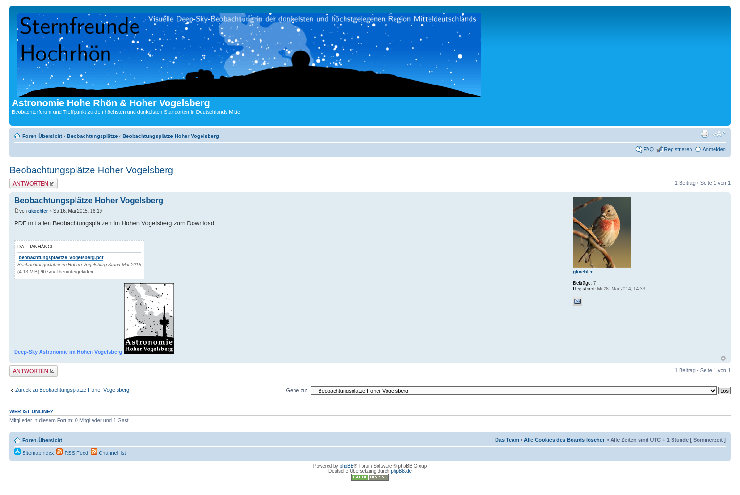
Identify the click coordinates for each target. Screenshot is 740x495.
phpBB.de (401, 471)
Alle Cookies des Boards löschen (565, 440)
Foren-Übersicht (42, 136)
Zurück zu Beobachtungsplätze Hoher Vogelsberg (72, 390)
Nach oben (723, 358)
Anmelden (714, 149)
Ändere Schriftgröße (719, 134)
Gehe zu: (296, 390)
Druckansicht (704, 134)
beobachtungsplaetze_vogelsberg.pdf (61, 257)
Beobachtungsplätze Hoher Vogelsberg (170, 136)
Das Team (507, 440)
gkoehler (38, 210)
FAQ (648, 149)
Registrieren (678, 149)
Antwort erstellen (33, 183)
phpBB (346, 466)
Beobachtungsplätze (92, 136)
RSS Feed (72, 453)
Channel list (108, 453)
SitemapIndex (34, 453)
